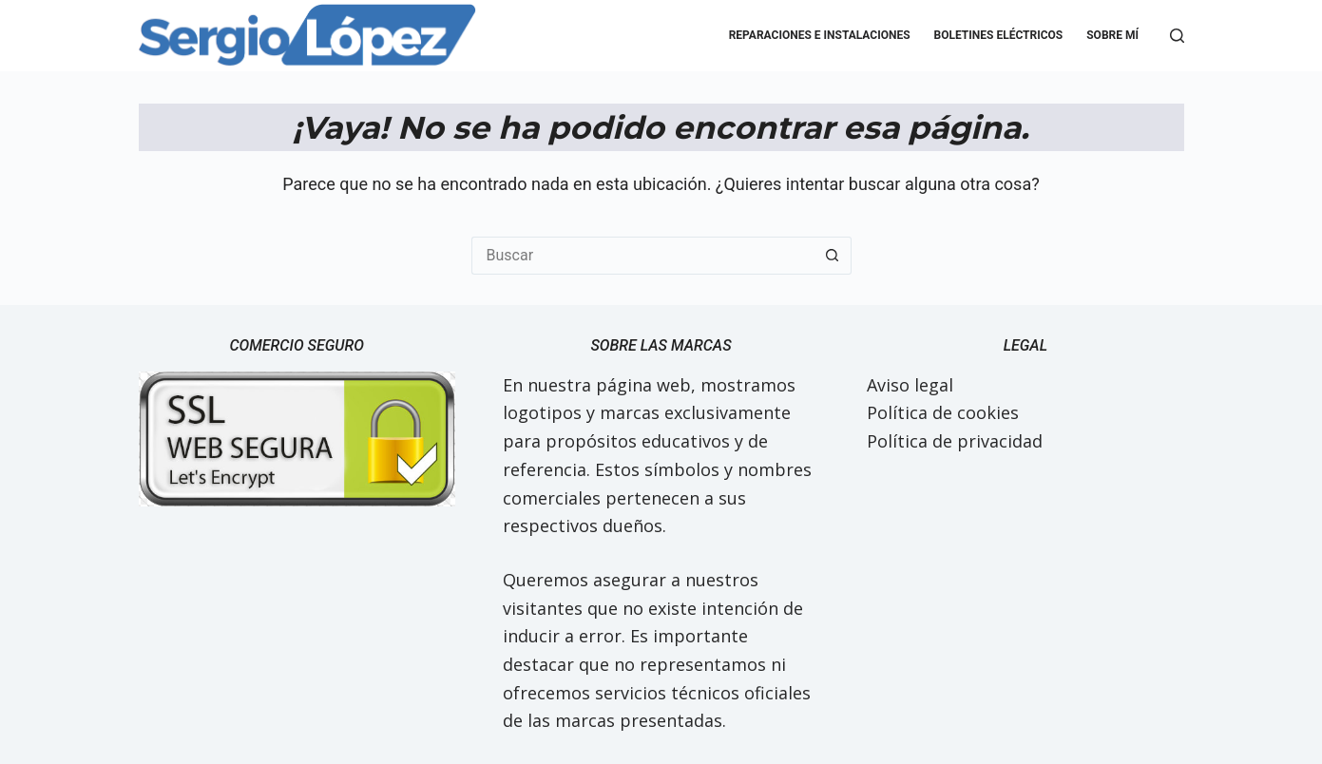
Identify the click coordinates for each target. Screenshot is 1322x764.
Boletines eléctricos (998, 35)
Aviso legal (910, 384)
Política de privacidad (955, 441)
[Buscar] (1177, 36)
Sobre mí (1112, 35)
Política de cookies (943, 412)
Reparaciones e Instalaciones (819, 35)
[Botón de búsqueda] (833, 256)
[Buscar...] (642, 256)
